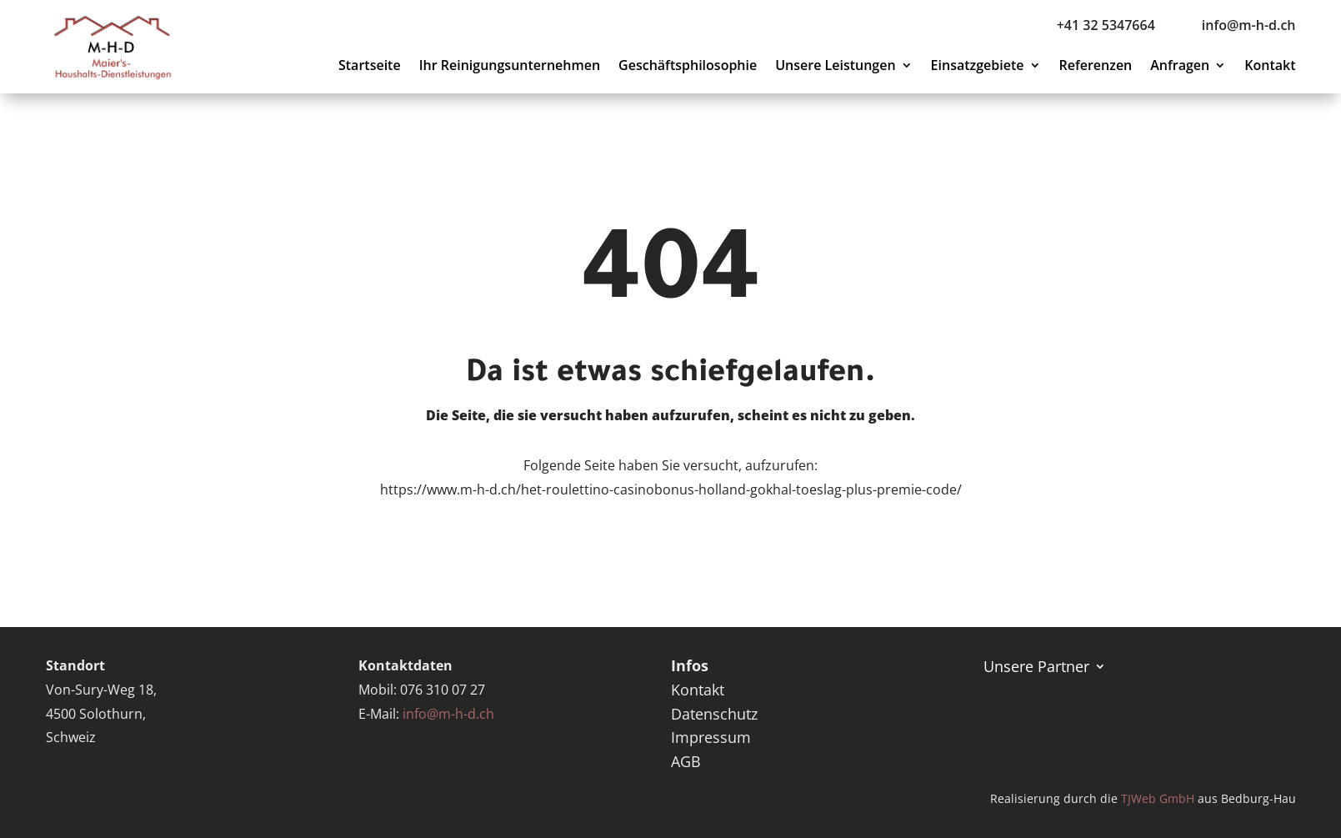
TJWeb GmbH (1157, 798)
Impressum (711, 737)
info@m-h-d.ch (448, 714)
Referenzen (1096, 66)
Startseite (369, 66)
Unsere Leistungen (835, 66)
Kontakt (1269, 66)
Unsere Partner (1036, 664)
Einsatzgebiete (977, 66)
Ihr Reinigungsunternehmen (509, 66)
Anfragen (1179, 66)
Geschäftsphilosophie (687, 66)
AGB (686, 761)
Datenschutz (714, 714)
